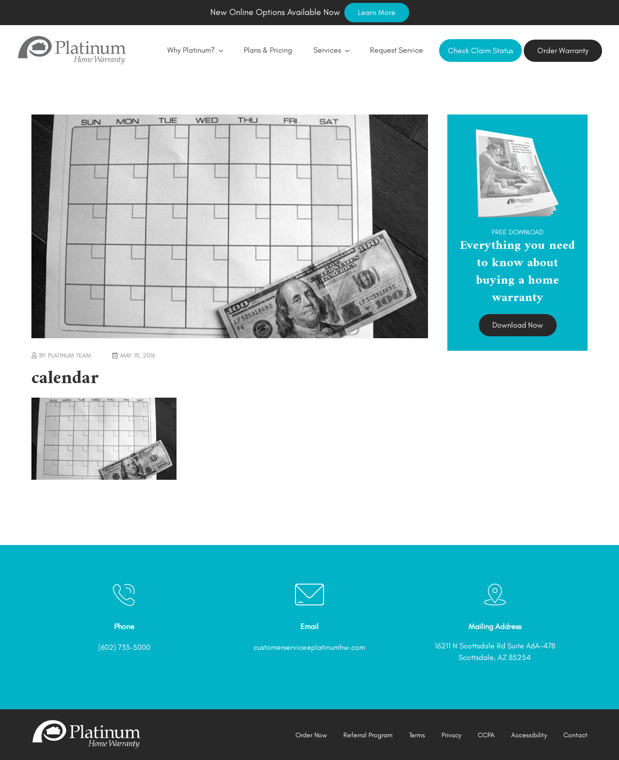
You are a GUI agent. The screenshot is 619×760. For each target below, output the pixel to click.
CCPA (486, 735)
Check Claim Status (480, 50)
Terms (417, 735)
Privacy (451, 735)
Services (331, 50)
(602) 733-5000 (124, 647)
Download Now (517, 325)
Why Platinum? (194, 50)
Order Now (311, 735)
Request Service (396, 50)
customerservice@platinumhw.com (309, 647)
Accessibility (529, 735)
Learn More (377, 12)
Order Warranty (563, 50)
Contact (575, 735)
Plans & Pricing (268, 50)
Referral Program (368, 735)
